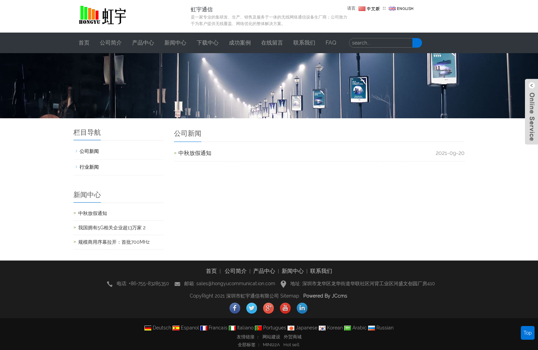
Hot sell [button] (291, 344)
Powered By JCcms (326, 296)
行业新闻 (89, 167)
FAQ (331, 42)
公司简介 (111, 42)
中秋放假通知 (194, 153)
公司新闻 (89, 151)
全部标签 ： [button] (249, 344)
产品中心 (143, 42)
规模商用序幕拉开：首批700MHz (114, 242)
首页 (84, 42)
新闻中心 (175, 42)
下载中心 (208, 42)
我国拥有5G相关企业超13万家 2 (111, 227)
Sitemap (289, 296)
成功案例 (240, 42)
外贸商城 (293, 336)
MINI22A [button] (271, 344)
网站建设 (271, 336)
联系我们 (304, 42)
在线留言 (272, 42)
